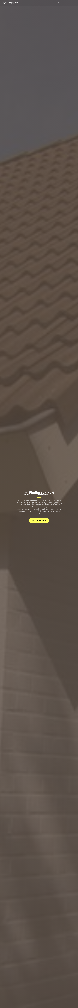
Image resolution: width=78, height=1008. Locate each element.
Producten (57, 2)
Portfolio (65, 2)
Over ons (49, 2)
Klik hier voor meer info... (39, 520)
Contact (73, 2)
